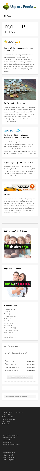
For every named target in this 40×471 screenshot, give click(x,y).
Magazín (7, 321)
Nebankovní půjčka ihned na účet (12, 412)
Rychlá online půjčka (9, 457)
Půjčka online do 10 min (14, 103)
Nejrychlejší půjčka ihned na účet (18, 162)
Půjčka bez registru (8, 417)
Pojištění (7, 325)
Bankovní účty (8, 309)
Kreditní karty (8, 318)
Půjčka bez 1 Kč (8, 455)
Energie (6, 314)
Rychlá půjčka (7, 440)
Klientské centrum (9, 453)
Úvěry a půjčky (9, 337)
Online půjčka (6, 415)
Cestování (7, 311)
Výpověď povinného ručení (17, 353)
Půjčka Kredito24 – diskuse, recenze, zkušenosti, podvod (16, 136)
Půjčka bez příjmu (9, 460)
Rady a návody (9, 332)
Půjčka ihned (6, 422)
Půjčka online (6, 424)
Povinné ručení (9, 328)
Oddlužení (7, 323)
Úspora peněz (8, 335)
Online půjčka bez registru (11, 435)
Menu (7, 16)
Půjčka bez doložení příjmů (11, 444)
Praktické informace (10, 330)
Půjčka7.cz (8, 194)
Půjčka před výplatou (9, 419)
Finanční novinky (9, 316)
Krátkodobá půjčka (9, 437)
